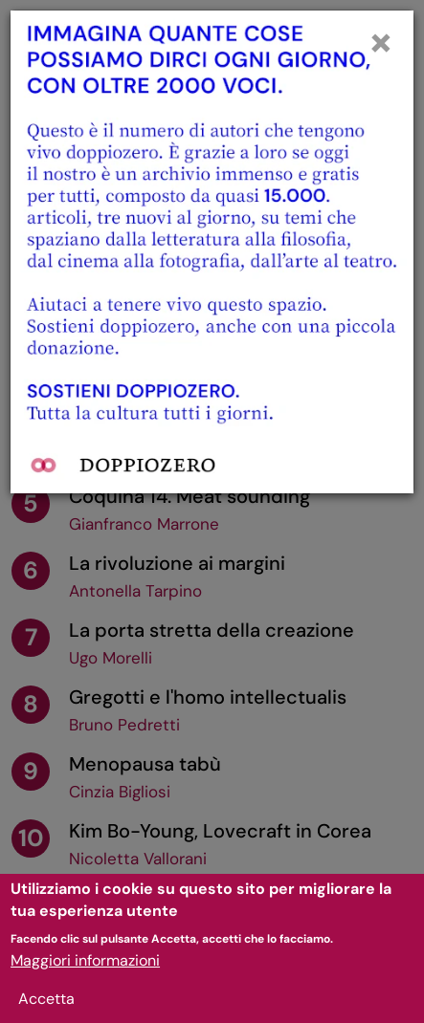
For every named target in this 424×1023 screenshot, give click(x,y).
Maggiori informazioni (85, 971)
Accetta (46, 1009)
